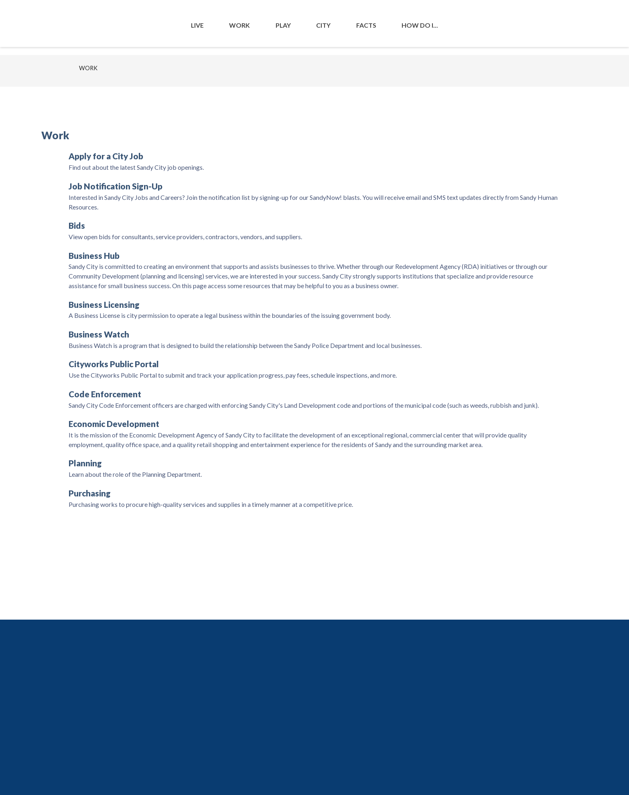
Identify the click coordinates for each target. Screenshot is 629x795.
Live (197, 25)
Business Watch (99, 334)
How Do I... (420, 25)
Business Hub (94, 255)
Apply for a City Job (106, 156)
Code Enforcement (105, 394)
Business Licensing (104, 304)
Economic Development (114, 424)
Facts (366, 25)
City (323, 25)
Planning (85, 463)
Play (283, 25)
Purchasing (90, 493)
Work (239, 25)
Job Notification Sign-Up (115, 186)
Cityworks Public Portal (114, 364)
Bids (77, 225)
